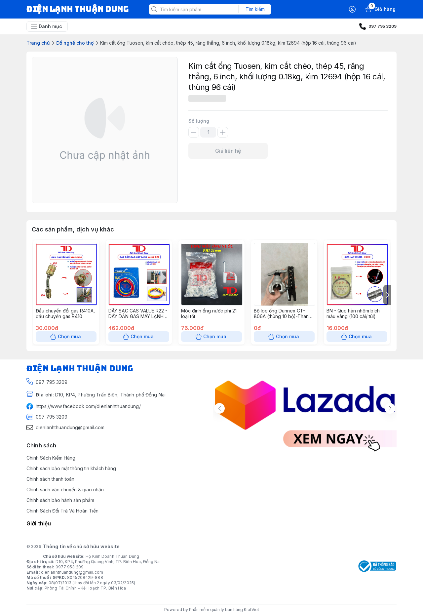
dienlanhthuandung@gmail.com (72, 572)
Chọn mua (66, 336)
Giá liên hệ (228, 151)
